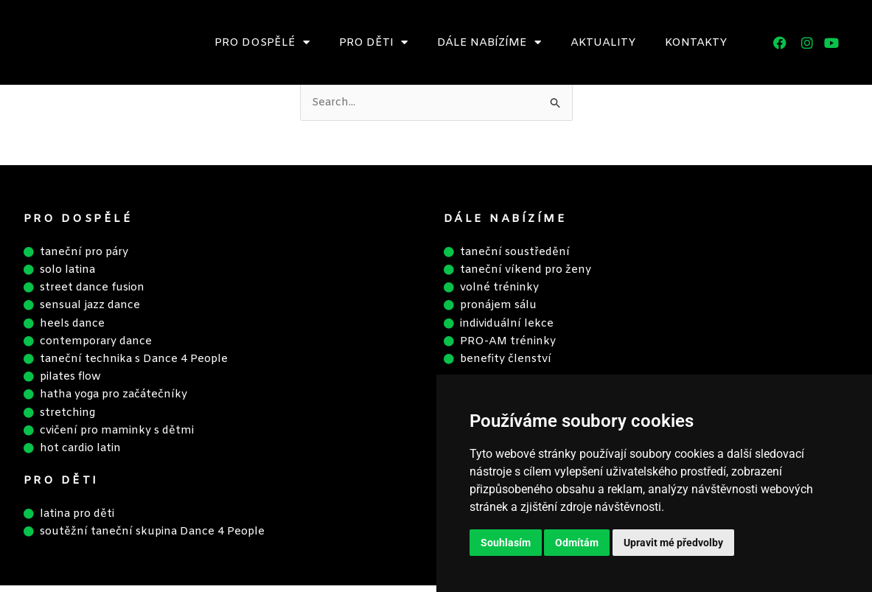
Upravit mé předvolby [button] (673, 543)
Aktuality (603, 42)
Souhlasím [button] (506, 543)
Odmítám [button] (577, 543)
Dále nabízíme (489, 42)
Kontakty (696, 42)
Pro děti (373, 42)
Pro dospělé (262, 42)
